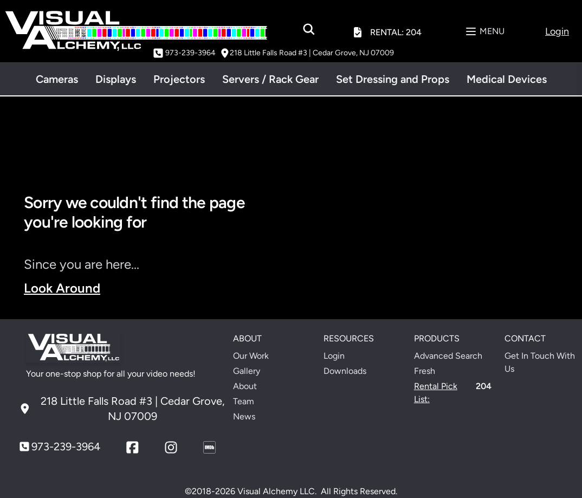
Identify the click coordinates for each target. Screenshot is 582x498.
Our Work (251, 356)
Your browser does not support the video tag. (432, 252)
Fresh (424, 371)
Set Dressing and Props (392, 79)
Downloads (345, 371)
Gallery (246, 371)
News (244, 416)
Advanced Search (448, 356)
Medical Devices (507, 79)
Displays (115, 79)
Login (334, 356)
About (245, 386)
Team (243, 401)
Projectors (179, 79)
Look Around (62, 288)
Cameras (57, 79)
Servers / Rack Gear (270, 79)
